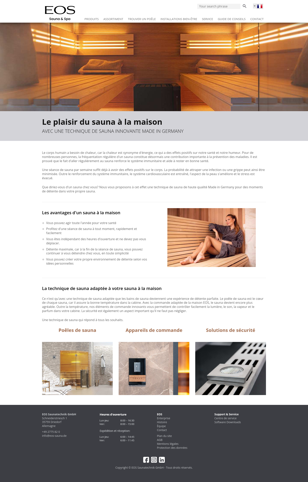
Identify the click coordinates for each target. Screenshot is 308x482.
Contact (257, 17)
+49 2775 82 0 (51, 432)
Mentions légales (168, 444)
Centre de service (225, 418)
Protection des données (172, 448)
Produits (91, 17)
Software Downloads (227, 422)
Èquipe (161, 426)
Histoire (162, 422)
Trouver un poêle (142, 17)
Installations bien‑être (178, 17)
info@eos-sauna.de (54, 436)
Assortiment (113, 17)
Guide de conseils (232, 17)
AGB (159, 440)
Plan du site (164, 436)
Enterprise (163, 418)
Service (207, 17)
